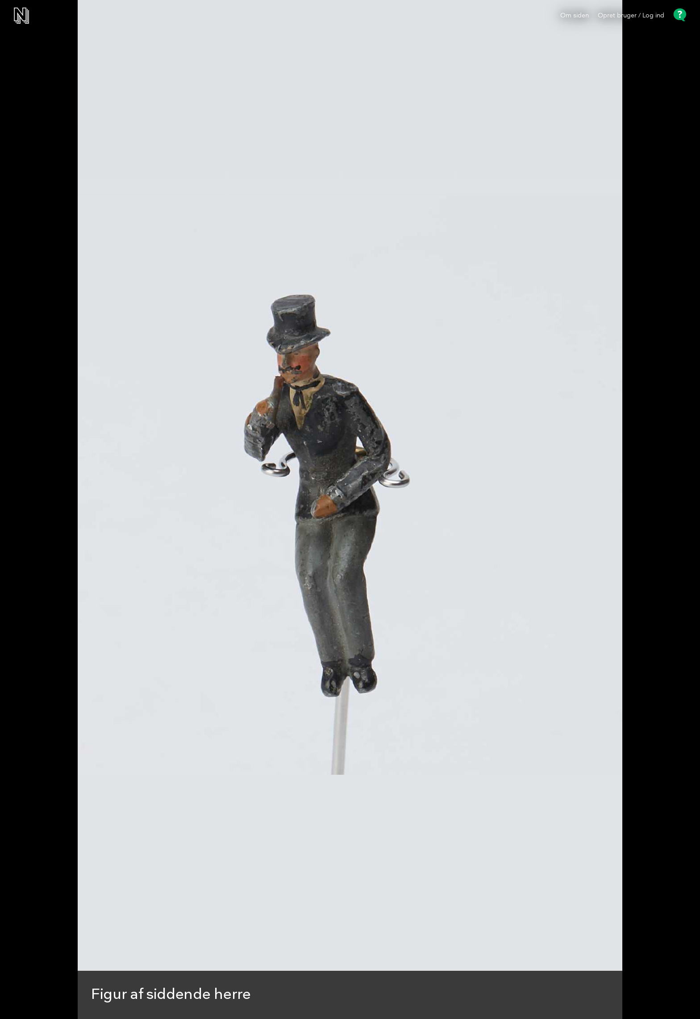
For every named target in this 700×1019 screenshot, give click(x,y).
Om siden (574, 16)
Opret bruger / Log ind (631, 16)
